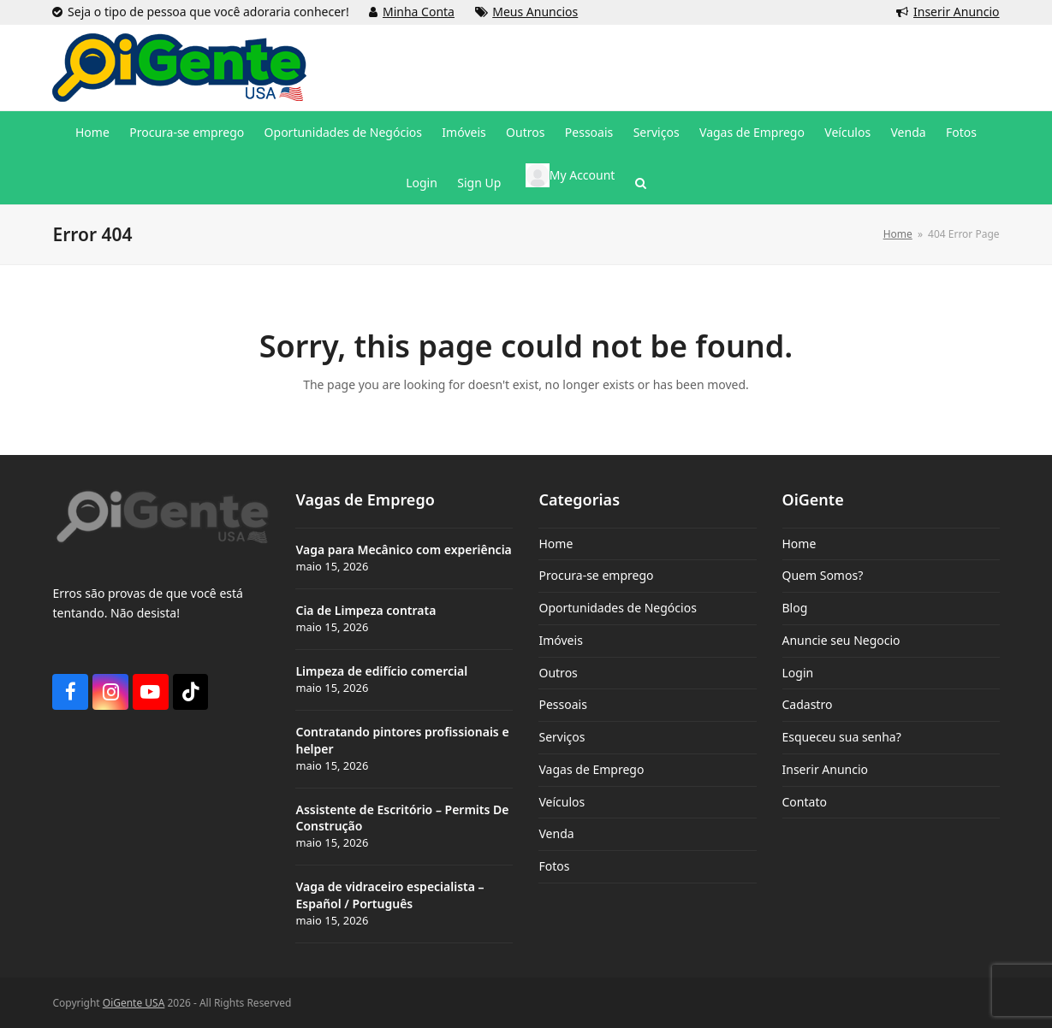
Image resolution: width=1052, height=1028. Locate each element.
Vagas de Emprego (591, 769)
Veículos (561, 802)
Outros (557, 673)
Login (798, 673)
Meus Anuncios (535, 11)
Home (555, 543)
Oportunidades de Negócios (617, 608)
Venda (556, 833)
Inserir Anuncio (956, 11)
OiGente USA (134, 1003)
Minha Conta (419, 11)
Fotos (553, 866)
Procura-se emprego (595, 575)
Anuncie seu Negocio (841, 640)
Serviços (561, 737)
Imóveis (560, 640)
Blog (795, 608)
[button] (641, 183)
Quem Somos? (823, 575)
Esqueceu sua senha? (841, 737)
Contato (804, 802)
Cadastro (807, 704)
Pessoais (562, 704)
